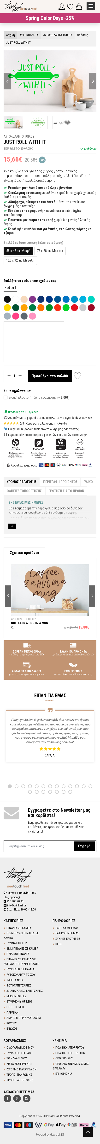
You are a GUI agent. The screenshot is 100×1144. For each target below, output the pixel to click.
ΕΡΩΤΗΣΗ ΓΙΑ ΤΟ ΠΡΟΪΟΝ (66, 491)
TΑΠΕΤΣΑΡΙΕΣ (15, 980)
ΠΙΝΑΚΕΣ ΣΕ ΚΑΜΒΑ (18, 928)
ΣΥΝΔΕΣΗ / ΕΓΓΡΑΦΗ (19, 1053)
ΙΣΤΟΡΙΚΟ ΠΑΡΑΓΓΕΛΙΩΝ (21, 1069)
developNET (57, 1134)
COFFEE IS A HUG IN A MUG (29, 623)
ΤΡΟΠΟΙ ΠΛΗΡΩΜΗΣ (19, 1074)
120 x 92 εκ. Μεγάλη (20, 260)
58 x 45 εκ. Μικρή (18, 251)
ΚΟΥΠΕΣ (11, 1023)
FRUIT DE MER (15, 1007)
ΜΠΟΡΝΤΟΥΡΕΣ (16, 996)
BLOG (58, 944)
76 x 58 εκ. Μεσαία (50, 251)
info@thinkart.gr (15, 905)
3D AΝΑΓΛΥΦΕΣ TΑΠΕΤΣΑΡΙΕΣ (24, 990)
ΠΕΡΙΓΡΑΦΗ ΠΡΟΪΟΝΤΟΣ (60, 482)
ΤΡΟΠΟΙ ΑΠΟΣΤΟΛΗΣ (19, 1080)
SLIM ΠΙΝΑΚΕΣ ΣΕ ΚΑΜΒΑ (22, 948)
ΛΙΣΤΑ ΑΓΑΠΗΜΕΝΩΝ (19, 1064)
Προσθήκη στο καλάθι (50, 376)
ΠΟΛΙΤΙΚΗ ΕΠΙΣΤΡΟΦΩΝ (70, 1053)
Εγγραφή (84, 846)
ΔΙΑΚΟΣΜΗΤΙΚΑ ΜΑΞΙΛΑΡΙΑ (23, 1018)
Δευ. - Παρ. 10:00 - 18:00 (20, 909)
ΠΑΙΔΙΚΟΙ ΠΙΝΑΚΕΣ (17, 954)
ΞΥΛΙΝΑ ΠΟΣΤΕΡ (16, 943)
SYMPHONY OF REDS (19, 1001)
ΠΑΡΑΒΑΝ (12, 1012)
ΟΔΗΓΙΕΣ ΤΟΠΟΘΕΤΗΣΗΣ (24, 491)
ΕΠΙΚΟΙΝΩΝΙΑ (63, 1073)
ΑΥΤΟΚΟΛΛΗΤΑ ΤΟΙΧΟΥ (20, 974)
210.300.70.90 (13, 901)
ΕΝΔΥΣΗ (11, 1028)
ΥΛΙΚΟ (88, 482)
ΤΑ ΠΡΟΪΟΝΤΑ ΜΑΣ (67, 933)
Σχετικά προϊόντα (24, 552)
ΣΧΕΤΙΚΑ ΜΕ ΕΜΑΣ (66, 928)
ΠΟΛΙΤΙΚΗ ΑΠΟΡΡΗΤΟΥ (69, 1047)
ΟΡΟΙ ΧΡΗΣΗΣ (64, 1058)
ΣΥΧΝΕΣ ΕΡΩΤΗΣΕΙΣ (67, 938)
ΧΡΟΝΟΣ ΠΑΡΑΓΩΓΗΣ (21, 482)
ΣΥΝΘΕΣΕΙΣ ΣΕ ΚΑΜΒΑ (20, 969)
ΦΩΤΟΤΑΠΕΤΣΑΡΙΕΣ (18, 985)
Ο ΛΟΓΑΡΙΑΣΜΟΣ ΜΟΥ (20, 1047)
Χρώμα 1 (10, 288)
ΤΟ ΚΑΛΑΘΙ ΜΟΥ (16, 1058)
